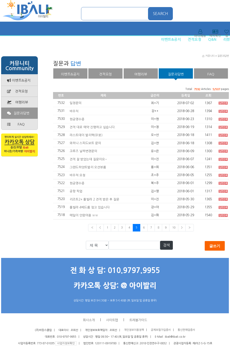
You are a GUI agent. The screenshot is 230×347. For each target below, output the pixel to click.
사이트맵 (112, 320)
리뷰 (226, 39)
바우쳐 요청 (77, 175)
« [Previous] (92, 227)
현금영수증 (77, 119)
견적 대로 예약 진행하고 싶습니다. (92, 127)
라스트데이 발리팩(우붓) (86, 135)
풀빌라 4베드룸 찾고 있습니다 (90, 207)
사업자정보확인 (66, 343)
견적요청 (194, 39)
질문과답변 (223, 56)
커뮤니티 (210, 56)
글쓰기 (214, 245)
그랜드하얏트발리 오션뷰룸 (88, 167)
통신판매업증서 (186, 330)
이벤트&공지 (171, 39)
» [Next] (189, 227)
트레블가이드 (138, 320)
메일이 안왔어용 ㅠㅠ (84, 215)
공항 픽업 (76, 191)
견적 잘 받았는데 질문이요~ (88, 159)
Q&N (212, 39)
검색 (166, 245)
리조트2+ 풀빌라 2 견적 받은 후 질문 (94, 199)
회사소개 (89, 320)
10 (173, 227)
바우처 (74, 111)
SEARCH (160, 14)
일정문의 (76, 103)
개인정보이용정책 (134, 330)
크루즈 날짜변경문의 (83, 151)
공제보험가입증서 (161, 330)
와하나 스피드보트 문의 (85, 143)
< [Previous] (100, 227)
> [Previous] (182, 227)
